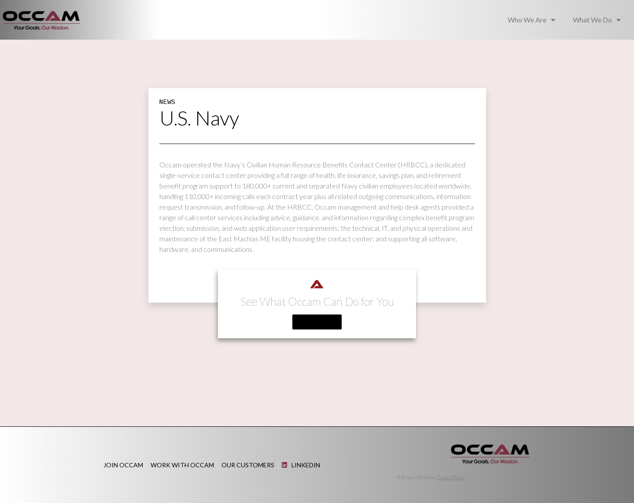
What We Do (597, 20)
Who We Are (531, 20)
